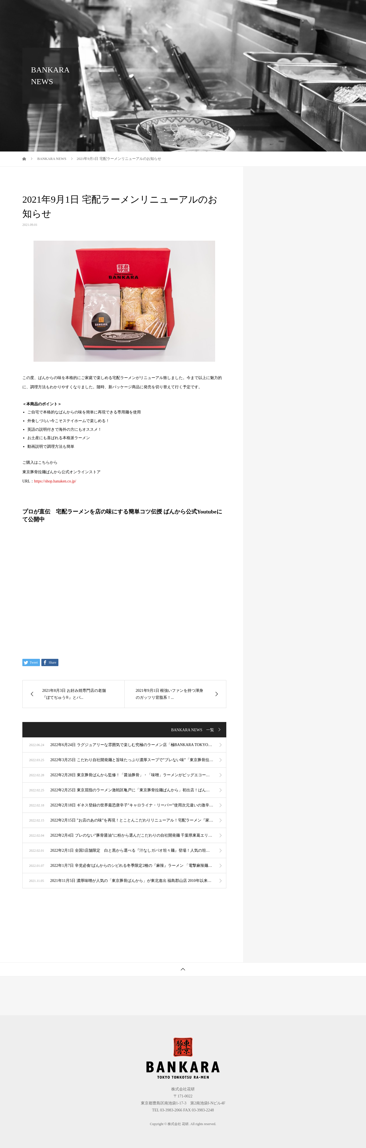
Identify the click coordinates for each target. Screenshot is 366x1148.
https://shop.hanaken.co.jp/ (55, 481)
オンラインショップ (287, 10)
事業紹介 (214, 10)
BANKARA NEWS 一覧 (192, 730)
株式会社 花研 (45, 10)
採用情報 (328, 10)
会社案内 (246, 10)
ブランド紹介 (179, 10)
